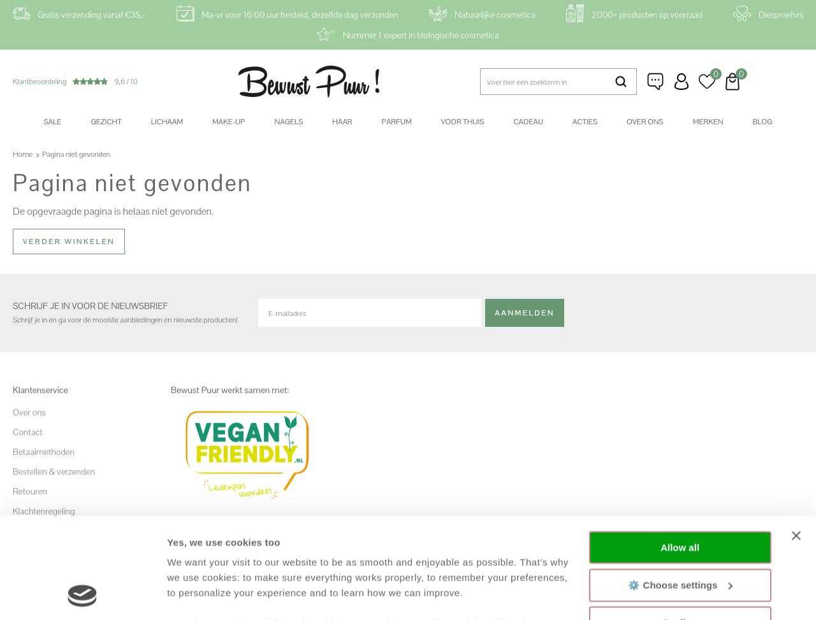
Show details (196, 594)
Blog (763, 122)
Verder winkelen (69, 241)
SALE (53, 122)
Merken (708, 122)
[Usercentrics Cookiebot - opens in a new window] (82, 595)
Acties (584, 122)
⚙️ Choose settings (680, 490)
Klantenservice (656, 81)
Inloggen (681, 81)
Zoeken (620, 81)
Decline (680, 528)
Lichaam (167, 122)
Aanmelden (525, 313)
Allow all (679, 453)
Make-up (228, 122)
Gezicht (106, 122)
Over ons (645, 122)
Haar (342, 122)
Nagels (288, 122)
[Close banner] (796, 441)
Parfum (397, 122)
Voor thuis (462, 122)
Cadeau (528, 122)
